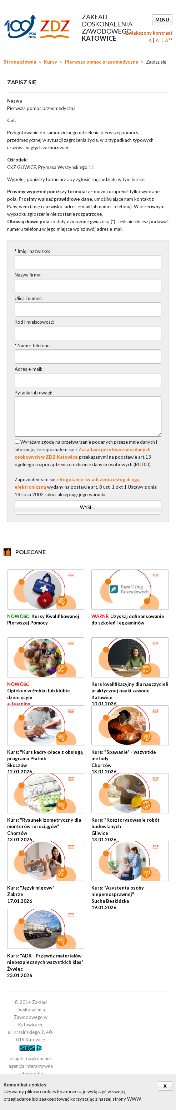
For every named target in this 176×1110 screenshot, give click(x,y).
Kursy (50, 62)
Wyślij (88, 507)
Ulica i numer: (28, 298)
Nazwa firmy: (28, 275)
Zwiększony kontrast (148, 33)
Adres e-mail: (28, 369)
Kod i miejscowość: (34, 322)
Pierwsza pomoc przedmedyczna (101, 62)
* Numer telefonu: (33, 345)
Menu (162, 20)
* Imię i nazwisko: (32, 251)
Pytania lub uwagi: (33, 392)
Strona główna (20, 62)
